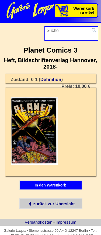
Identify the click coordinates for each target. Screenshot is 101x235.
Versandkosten (39, 222)
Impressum (65, 222)
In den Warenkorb (51, 185)
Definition (50, 79)
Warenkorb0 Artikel (83, 10)
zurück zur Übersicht (50, 203)
